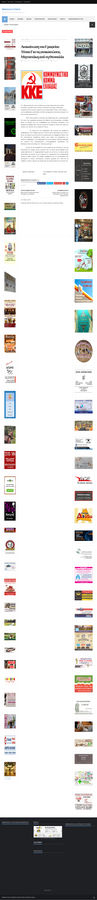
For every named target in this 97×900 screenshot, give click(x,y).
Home (22, 39)
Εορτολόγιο (47, 890)
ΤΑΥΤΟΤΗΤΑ (10, 1)
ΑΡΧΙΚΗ (4, 1)
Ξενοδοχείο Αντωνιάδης (10, 777)
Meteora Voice (11, 9)
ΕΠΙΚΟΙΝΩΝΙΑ (18, 1)
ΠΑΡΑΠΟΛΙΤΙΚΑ (40, 19)
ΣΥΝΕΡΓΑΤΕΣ (26, 1)
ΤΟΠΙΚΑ (11, 19)
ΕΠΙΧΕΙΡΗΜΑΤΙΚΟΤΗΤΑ (75, 19)
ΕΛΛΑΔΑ (20, 19)
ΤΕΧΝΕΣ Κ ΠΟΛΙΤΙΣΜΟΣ (11, 25)
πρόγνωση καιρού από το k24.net (48, 838)
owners (33, 897)
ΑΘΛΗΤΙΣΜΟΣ (52, 19)
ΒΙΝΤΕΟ (62, 19)
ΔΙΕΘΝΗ (29, 19)
